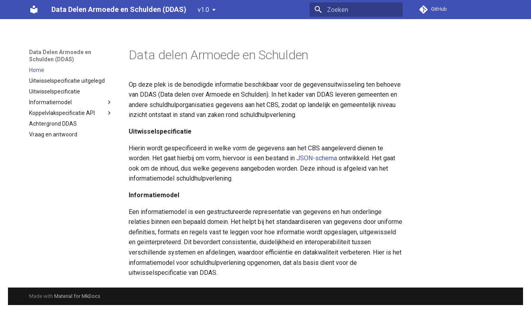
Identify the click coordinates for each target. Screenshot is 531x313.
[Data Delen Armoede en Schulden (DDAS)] (34, 9)
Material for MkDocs (77, 296)
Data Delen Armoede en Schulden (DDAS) (60, 55)
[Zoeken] (356, 9)
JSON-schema (316, 158)
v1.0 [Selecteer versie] (203, 10)
